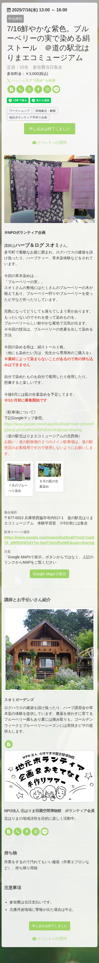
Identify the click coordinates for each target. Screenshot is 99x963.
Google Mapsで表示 (49, 574)
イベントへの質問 (49, 142)
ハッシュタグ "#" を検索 (31, 80)
